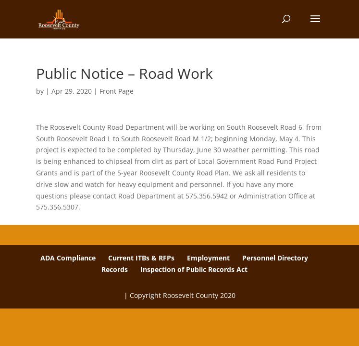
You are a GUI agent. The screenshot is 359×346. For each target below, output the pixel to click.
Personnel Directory (275, 257)
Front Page (116, 91)
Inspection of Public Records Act (194, 269)
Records (114, 269)
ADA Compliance (68, 257)
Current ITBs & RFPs (141, 257)
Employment (208, 257)
